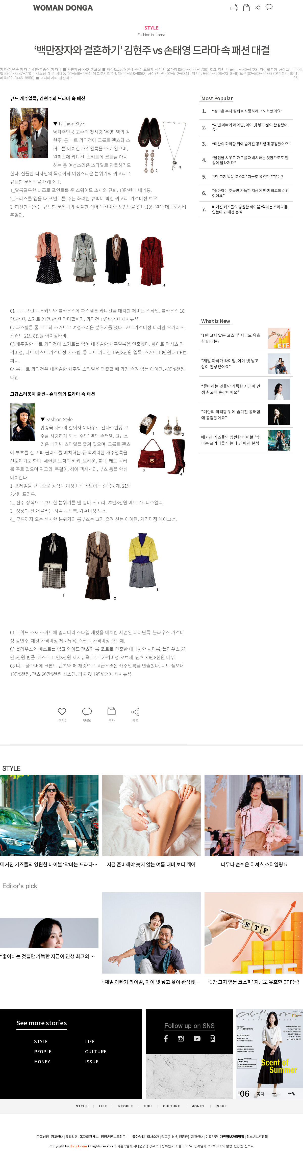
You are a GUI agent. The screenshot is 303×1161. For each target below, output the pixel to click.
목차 (260, 1093)
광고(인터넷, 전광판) (175, 1137)
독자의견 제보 (89, 1137)
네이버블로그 (213, 1039)
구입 (292, 1093)
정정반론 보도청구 (113, 1137)
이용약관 (212, 1137)
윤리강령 (71, 1137)
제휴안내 (197, 1137)
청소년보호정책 (257, 1137)
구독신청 (43, 1137)
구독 (276, 1093)
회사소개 (153, 1137)
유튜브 (197, 1039)
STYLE (151, 28)
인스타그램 (181, 1039)
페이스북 (166, 1039)
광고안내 (57, 1137)
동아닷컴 (138, 1137)
